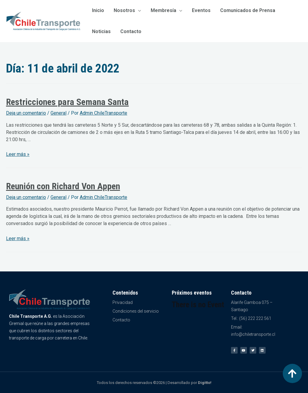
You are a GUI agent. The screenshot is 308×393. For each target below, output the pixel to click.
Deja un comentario (26, 113)
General (58, 113)
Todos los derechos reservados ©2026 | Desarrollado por (154, 382)
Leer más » (17, 154)
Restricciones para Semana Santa (67, 102)
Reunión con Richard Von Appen (63, 186)
